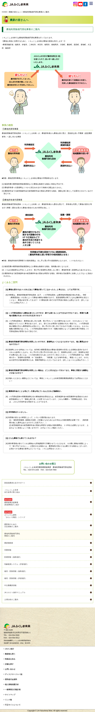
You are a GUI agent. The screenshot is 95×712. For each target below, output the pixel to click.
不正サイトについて (13, 705)
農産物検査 (8, 543)
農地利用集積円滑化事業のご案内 (12, 535)
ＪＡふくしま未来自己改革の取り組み (12, 491)
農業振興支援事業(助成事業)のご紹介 (11, 502)
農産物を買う (10, 654)
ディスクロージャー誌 (13, 674)
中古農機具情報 (10, 585)
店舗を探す (9, 664)
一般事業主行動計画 (13, 690)
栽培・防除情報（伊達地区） (15, 578)
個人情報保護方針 (12, 684)
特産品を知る (10, 659)
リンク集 (8, 700)
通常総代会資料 (11, 679)
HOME (4, 12)
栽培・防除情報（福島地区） (15, 571)
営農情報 (7, 550)
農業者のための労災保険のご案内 (11, 525)
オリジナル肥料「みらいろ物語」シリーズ (14, 514)
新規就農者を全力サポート (14, 483)
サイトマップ (10, 695)
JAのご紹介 (9, 649)
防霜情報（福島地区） (13, 557)
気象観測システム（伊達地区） (16, 564)
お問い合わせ (10, 669)
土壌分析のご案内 (11, 600)
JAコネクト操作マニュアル (14, 592)
